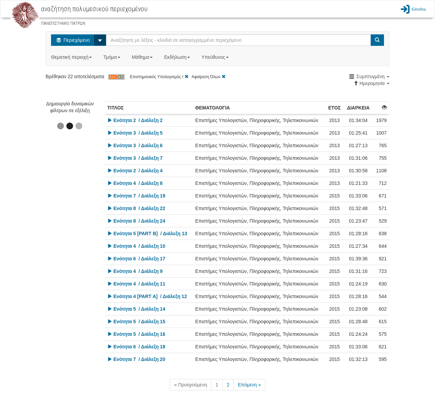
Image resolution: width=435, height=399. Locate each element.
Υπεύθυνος (216, 57)
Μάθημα (143, 57)
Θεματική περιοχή (72, 57)
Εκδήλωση (177, 57)
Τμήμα (112, 57)
